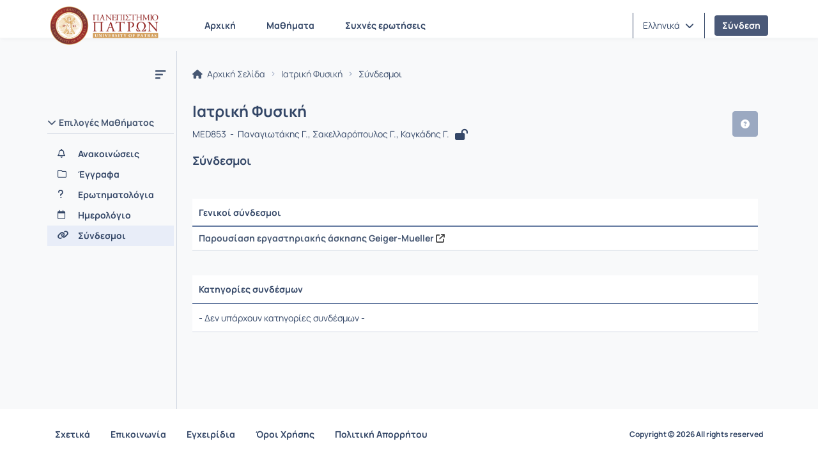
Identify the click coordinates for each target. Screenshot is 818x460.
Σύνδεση (741, 25)
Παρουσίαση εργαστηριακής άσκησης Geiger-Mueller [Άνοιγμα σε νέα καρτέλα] (322, 238)
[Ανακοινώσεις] (110, 154)
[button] (668, 25)
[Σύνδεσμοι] (110, 236)
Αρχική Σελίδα (228, 74)
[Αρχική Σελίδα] (104, 25)
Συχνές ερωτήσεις (385, 25)
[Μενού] (160, 74)
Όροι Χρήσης (285, 434)
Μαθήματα (290, 25)
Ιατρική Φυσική (312, 74)
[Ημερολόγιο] (110, 215)
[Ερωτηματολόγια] (110, 195)
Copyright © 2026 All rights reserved (696, 434)
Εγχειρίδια (211, 434)
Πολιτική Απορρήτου (381, 434)
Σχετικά (72, 434)
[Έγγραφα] (110, 174)
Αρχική (220, 25)
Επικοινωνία (138, 434)
